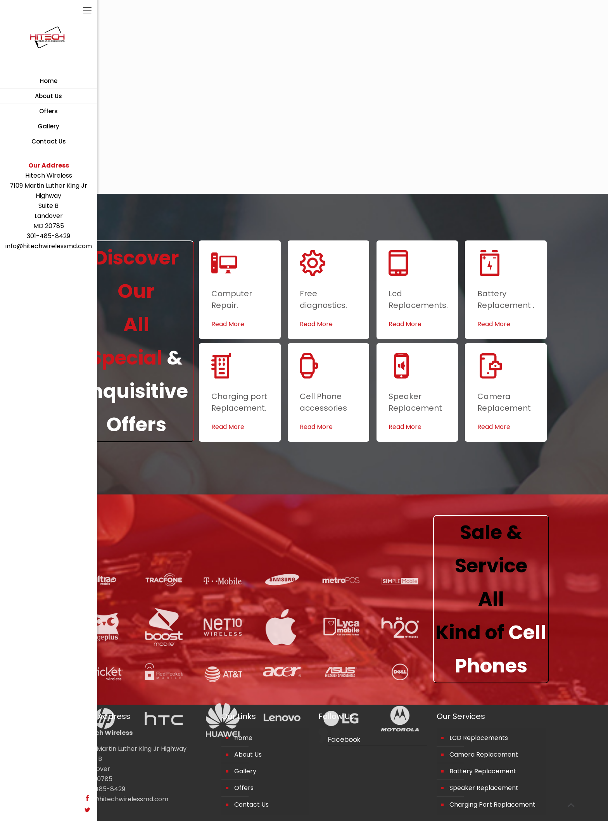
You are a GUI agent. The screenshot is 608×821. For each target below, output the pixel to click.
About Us (248, 754)
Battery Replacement (482, 771)
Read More (227, 324)
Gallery (245, 771)
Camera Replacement (483, 754)
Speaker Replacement (483, 787)
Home (243, 737)
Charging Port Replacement (492, 804)
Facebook (344, 739)
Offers (244, 787)
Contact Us (251, 804)
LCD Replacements (478, 737)
